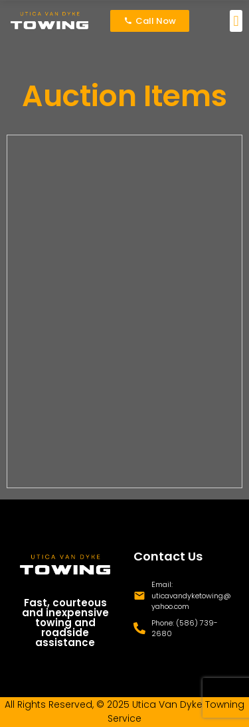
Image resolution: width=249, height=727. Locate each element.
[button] (236, 21)
